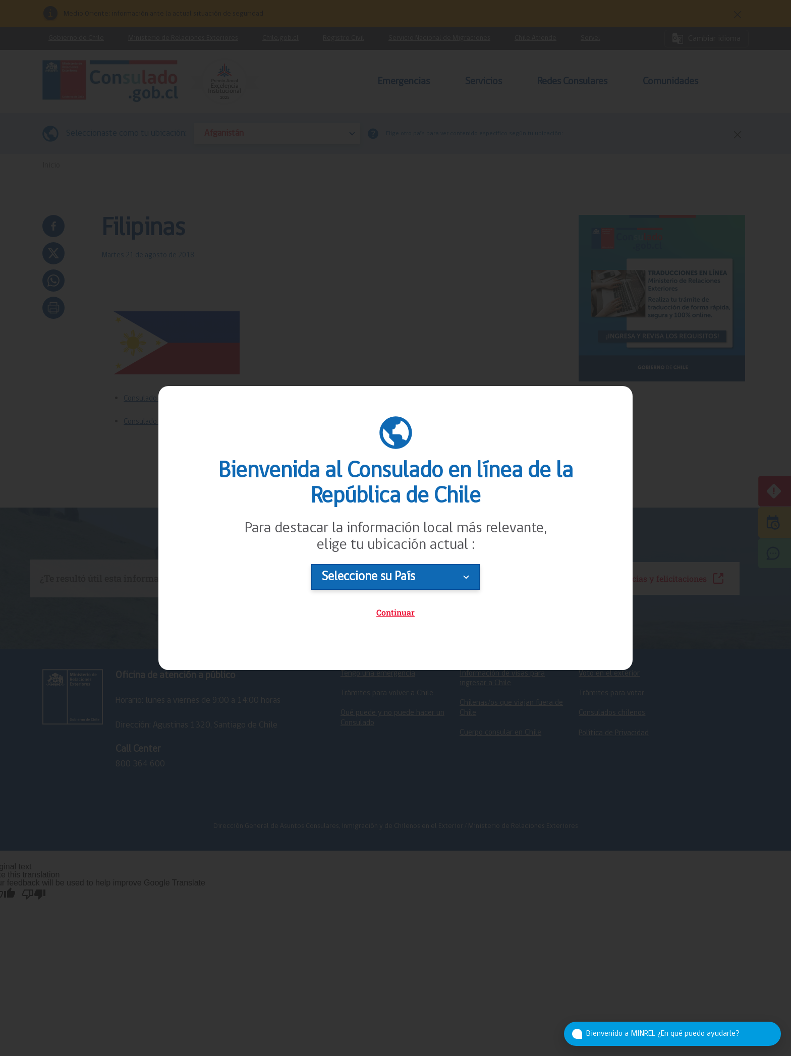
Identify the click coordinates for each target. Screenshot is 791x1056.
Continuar (395, 612)
